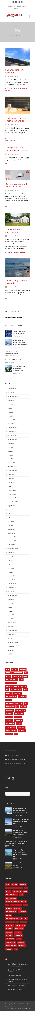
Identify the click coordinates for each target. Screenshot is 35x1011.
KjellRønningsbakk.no (14, 959)
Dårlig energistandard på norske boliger (16, 185)
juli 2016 (10, 650)
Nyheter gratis (22, 88)
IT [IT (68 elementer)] (11, 689)
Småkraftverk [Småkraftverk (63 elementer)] (19, 713)
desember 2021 (12, 428)
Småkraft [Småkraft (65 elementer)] (9, 713)
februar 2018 (11, 576)
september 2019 (13, 502)
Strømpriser (21, 252)
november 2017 (12, 588)
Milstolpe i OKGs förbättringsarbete (16, 360)
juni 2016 (10, 654)
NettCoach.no (26, 1008)
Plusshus (8, 90)
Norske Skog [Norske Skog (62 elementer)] (10, 706)
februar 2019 (11, 529)
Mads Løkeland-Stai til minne (16, 985)
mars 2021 (11, 459)
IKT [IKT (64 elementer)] (7, 689)
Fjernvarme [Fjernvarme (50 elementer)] (13, 679)
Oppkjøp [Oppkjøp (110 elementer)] (23, 706)
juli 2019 (10, 509)
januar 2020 (11, 486)
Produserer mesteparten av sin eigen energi (17, 119)
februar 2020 (11, 482)
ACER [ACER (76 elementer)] (7, 669)
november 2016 (12, 634)
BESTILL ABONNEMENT (16, 5)
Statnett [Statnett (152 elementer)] (9, 720)
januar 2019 (11, 533)
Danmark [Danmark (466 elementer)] (9, 672)
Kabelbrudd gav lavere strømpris (16, 282)
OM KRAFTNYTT (22, 6)
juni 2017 (10, 607)
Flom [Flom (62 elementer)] (21, 679)
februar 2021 (11, 463)
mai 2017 (10, 611)
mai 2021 (10, 455)
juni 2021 (10, 451)
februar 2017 (11, 623)
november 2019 (12, 494)
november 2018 (12, 541)
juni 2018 (10, 560)
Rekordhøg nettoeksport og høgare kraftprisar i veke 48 (21, 822)
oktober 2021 (12, 435)
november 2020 (12, 474)
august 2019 (11, 506)
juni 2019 (10, 513)
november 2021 (12, 431)
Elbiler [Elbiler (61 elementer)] (8, 676)
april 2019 (11, 521)
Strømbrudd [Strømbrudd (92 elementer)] (18, 720)
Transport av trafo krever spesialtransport (16, 149)
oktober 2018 (12, 545)
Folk (8, 139)
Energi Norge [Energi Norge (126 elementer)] (17, 676)
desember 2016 (12, 630)
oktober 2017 (12, 591)
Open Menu (28, 16)
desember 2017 (12, 584)
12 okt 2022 (18, 859)
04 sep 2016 (10, 76)
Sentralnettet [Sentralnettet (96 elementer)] (20, 710)
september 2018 (13, 549)
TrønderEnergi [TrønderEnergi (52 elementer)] (10, 727)
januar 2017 (11, 627)
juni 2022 (10, 408)
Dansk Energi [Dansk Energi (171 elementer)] (18, 672)
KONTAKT (17, 8)
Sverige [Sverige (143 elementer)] (19, 723)
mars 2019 (11, 525)
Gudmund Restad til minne (16, 989)
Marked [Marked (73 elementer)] (8, 700)
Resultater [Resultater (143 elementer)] (9, 710)
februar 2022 (11, 420)
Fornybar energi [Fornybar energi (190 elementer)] (11, 683)
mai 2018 (10, 564)
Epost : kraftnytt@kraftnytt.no (16, 759)
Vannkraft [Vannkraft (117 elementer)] (21, 727)
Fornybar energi (12, 88)
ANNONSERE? (11, 6)
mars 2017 (11, 619)
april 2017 (11, 615)
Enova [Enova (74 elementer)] (25, 676)
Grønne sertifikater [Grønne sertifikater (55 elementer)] (12, 686)
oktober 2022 (12, 392)
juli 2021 (10, 447)
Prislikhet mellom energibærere (13, 230)
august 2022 (11, 400)
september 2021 (13, 439)
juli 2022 (10, 404)
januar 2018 (11, 580)
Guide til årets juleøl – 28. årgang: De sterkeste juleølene (18, 965)
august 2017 (11, 599)
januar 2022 (11, 424)
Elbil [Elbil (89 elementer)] (26, 672)
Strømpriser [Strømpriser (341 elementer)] (10, 723)
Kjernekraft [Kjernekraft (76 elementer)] (17, 689)
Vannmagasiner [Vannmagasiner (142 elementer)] (11, 730)
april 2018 (11, 568)
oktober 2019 (12, 498)
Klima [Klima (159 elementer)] (25, 689)
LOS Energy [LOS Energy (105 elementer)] (22, 696)
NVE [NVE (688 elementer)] (17, 706)
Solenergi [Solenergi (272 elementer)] (9, 717)
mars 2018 (11, 572)
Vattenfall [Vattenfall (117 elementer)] (21, 730)
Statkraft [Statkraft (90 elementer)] (18, 717)
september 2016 (13, 642)
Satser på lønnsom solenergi (14, 71)
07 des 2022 (19, 815)
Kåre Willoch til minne (14, 976)
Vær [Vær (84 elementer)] (16, 734)
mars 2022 (11, 416)
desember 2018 (12, 537)
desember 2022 (12, 389)
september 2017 (13, 595)
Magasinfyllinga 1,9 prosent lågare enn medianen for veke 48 (20, 342)
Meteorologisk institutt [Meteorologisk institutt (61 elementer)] (14, 703)
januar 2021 (11, 467)
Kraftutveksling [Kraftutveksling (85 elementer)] (11, 696)
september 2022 (13, 396)
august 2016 (11, 646)
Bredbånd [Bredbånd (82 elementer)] (23, 669)
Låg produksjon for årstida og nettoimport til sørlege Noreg (20, 832)
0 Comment (18, 336)
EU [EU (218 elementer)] (7, 679)
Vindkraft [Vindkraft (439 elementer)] (9, 734)
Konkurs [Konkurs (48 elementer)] (9, 693)
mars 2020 (11, 478)
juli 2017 (10, 603)
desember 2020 (12, 470)
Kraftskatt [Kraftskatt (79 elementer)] (17, 693)
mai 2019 (10, 517)
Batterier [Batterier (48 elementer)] (14, 669)
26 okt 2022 (18, 837)
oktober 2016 (12, 638)
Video (19, 164)
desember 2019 (12, 490)
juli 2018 (10, 556)
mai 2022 (10, 412)
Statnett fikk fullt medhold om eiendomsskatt (19, 368)
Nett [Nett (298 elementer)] (25, 703)
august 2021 (11, 443)
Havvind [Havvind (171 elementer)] (23, 686)
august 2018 (11, 552)
